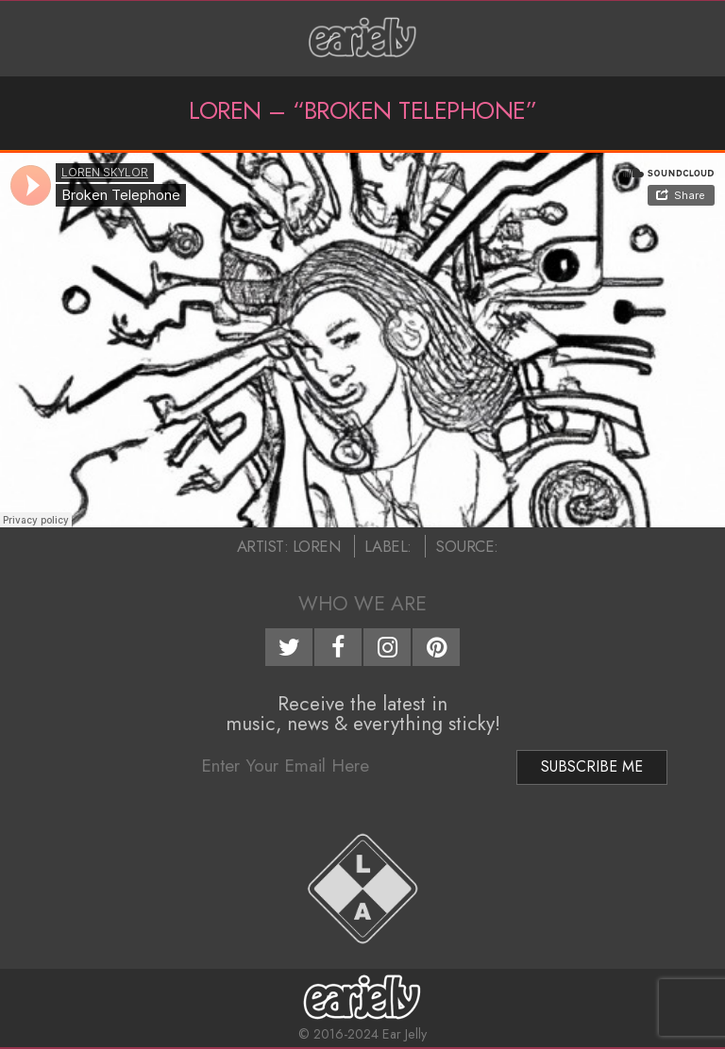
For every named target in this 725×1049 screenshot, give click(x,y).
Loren (317, 546)
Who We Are (362, 604)
